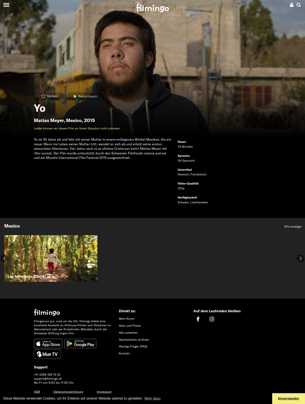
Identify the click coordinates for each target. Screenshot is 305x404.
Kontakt (124, 353)
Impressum (104, 392)
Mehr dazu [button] (152, 398)
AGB (37, 392)
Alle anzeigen (293, 226)
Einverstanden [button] (288, 398)
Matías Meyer (49, 120)
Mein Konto (126, 319)
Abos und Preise (130, 326)
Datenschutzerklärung (68, 392)
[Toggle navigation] (6, 5)
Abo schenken (128, 333)
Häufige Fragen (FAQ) (133, 346)
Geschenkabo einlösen (134, 340)
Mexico (74, 120)
